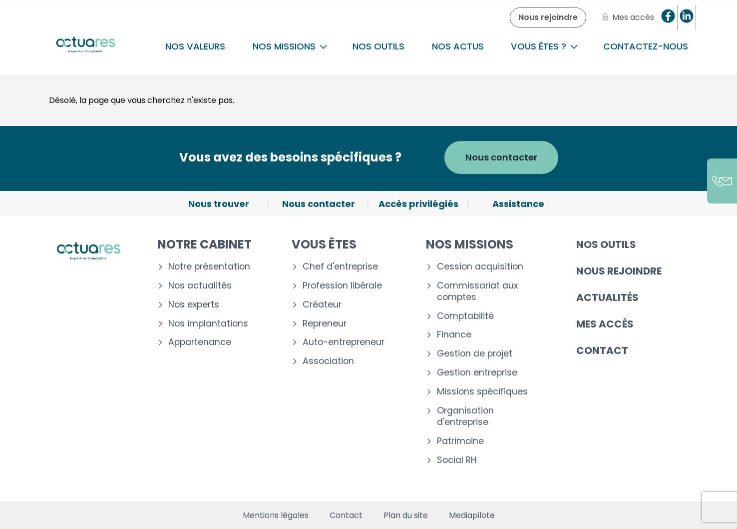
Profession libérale (342, 286)
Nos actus (458, 46)
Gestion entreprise (477, 372)
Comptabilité (465, 316)
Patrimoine (460, 441)
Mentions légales (276, 515)
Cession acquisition (480, 266)
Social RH (457, 460)
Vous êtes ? (544, 46)
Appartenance (199, 342)
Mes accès (605, 324)
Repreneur (325, 324)
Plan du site (405, 515)
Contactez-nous (645, 46)
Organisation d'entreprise (465, 416)
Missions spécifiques (482, 392)
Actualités (607, 297)
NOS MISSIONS (290, 46)
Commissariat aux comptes (477, 291)
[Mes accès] (626, 17)
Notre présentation (209, 266)
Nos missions (469, 244)
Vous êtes (324, 244)
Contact (602, 351)
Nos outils (378, 46)
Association (328, 361)
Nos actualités (200, 286)
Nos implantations (208, 324)
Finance (454, 334)
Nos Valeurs (195, 46)
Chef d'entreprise (340, 266)
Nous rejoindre (619, 271)
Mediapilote (472, 515)
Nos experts (193, 304)
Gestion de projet (474, 354)
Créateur (322, 304)
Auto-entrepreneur (343, 342)
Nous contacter (501, 157)
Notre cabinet (204, 244)
